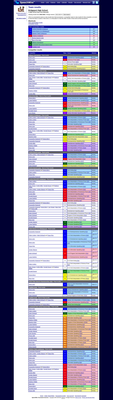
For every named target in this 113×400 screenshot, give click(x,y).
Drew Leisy (32, 57)
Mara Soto (31, 85)
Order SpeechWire (49, 396)
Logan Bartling (33, 100)
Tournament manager (80, 396)
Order (58, 2)
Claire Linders (32, 62)
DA (75, 66)
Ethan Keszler (32, 347)
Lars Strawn (32, 113)
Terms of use (78, 397)
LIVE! (47, 2)
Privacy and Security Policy (88, 397)
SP (88, 119)
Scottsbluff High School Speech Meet (42, 44)
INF (81, 64)
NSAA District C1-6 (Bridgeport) (40, 31)
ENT (82, 57)
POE (88, 85)
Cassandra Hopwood (34, 66)
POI (88, 83)
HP (72, 91)
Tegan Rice (32, 64)
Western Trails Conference (39, 33)
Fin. (65, 318)
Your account (77, 2)
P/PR (85, 313)
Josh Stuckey (32, 333)
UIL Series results (21, 18)
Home (42, 2)
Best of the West (36, 40)
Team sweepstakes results (35, 22)
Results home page (21, 13)
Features (53, 2)
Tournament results (60, 396)
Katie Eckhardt (41, 73)
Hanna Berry (46, 66)
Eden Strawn (32, 77)
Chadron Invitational (37, 35)
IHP (78, 59)
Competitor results (33, 24)
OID (88, 73)
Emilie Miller (39, 77)
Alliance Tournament (37, 42)
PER (84, 108)
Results (70, 2)
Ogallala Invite (36, 47)
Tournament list (22, 15)
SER (77, 62)
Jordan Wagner (41, 189)
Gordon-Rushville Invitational (40, 29)
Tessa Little (32, 150)
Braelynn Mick (32, 136)
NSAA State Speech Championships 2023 (41, 281)
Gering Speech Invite (38, 38)
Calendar (64, 2)
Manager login (86, 2)
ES (87, 100)
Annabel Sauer (33, 110)
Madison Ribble (33, 91)
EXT (84, 68)
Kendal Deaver (48, 77)
